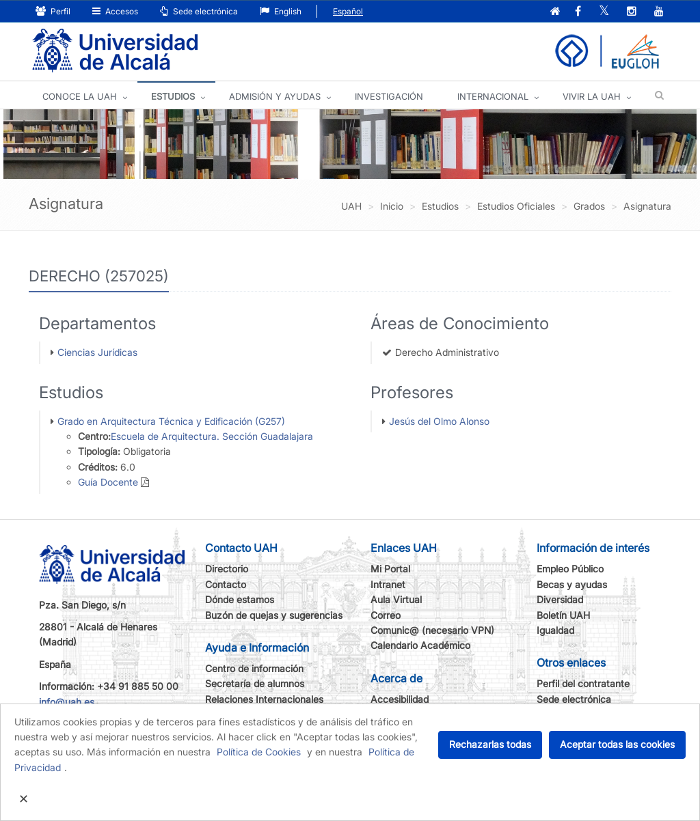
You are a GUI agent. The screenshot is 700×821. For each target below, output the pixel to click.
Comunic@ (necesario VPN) (432, 630)
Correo (386, 615)
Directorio (226, 568)
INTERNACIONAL (492, 96)
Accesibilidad (400, 699)
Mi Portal (390, 568)
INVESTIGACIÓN (389, 96)
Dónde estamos (239, 599)
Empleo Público (570, 568)
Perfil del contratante (583, 683)
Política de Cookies (259, 751)
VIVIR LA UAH (592, 96)
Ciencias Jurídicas (97, 352)
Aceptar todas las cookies (617, 744)
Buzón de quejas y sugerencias (273, 615)
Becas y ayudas (572, 584)
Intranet (388, 584)
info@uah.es (66, 702)
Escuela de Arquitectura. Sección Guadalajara (212, 436)
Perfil (53, 11)
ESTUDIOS (173, 96)
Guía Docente (108, 482)
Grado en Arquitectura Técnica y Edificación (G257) (171, 421)
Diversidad (560, 599)
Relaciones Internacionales (264, 699)
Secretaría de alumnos (254, 683)
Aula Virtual (396, 599)
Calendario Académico (420, 645)
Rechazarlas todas (490, 744)
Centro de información (254, 668)
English (280, 11)
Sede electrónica (199, 11)
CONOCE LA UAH (79, 96)
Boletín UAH (563, 615)
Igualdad (555, 630)
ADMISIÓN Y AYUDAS (275, 96)
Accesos (115, 11)
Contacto (225, 584)
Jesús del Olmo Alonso (439, 421)
